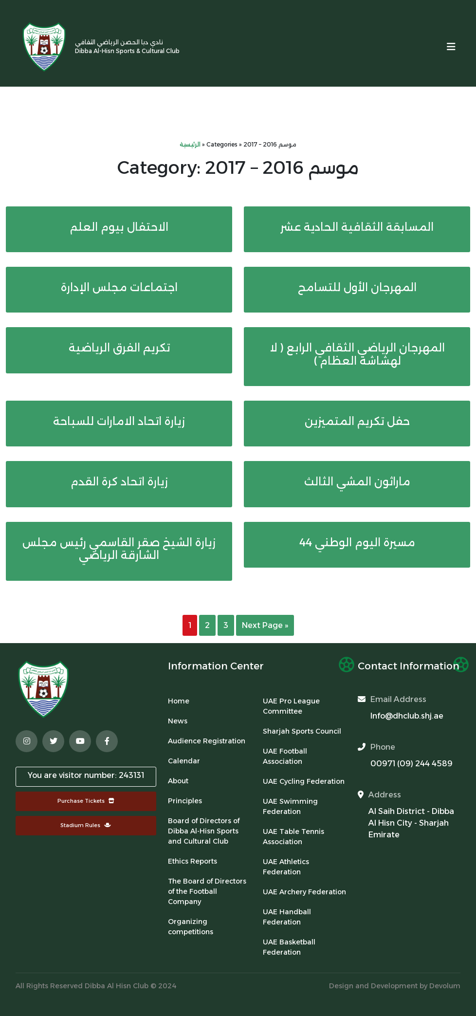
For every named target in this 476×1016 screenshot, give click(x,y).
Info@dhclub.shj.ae (406, 715)
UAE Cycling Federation (304, 781)
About (178, 780)
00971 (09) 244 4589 (411, 763)
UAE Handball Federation (287, 916)
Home (178, 701)
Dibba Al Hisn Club (117, 985)
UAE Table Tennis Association (293, 836)
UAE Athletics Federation (286, 866)
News (177, 721)
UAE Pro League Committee (291, 706)
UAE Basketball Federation (289, 947)
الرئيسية (190, 144)
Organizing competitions (190, 926)
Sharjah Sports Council (302, 731)
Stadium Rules (85, 825)
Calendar (184, 761)
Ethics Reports (192, 861)
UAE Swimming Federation (290, 806)
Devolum (444, 985)
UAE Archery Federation (304, 891)
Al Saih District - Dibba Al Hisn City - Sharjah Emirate (411, 823)
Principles (185, 800)
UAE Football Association (285, 756)
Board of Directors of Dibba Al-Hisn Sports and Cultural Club (203, 831)
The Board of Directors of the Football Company (207, 891)
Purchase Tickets (85, 800)
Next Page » (265, 625)
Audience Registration (206, 741)
